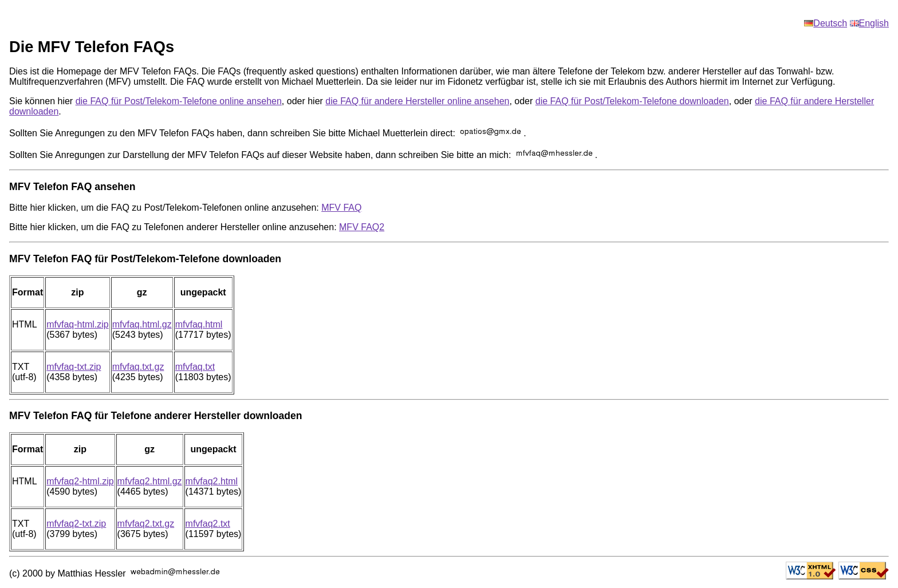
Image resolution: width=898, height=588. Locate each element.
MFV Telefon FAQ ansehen (72, 186)
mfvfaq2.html (212, 481)
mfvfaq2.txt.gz (146, 523)
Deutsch (825, 23)
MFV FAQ (341, 207)
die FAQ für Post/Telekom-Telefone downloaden (632, 101)
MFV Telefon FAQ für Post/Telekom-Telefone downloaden (145, 259)
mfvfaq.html (199, 324)
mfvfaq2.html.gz (149, 481)
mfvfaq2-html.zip (79, 481)
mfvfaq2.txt (208, 523)
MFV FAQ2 (361, 227)
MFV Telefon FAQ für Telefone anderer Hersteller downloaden (155, 415)
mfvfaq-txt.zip (73, 367)
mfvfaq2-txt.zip (76, 523)
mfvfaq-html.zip (77, 324)
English (869, 23)
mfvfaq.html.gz (142, 324)
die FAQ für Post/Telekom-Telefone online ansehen (179, 101)
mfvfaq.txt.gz (138, 367)
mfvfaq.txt (195, 367)
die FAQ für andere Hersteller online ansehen (417, 101)
